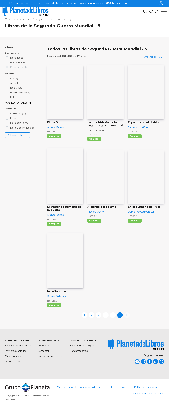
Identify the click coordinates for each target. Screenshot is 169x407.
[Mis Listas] (150, 11)
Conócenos (44, 345)
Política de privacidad (146, 387)
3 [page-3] (105, 315)
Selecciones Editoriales (18, 345)
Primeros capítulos (15, 350)
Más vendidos (13, 356)
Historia (52, 132)
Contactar (43, 350)
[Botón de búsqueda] (145, 11)
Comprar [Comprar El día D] (54, 136)
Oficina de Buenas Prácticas (148, 393)
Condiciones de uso (90, 387)
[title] (136, 344)
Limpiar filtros (17, 135)
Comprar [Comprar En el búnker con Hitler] (135, 220)
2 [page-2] (98, 315)
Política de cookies (117, 387)
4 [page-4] (112, 315)
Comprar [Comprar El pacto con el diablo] (135, 136)
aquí (124, 3)
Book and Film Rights (82, 345)
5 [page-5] (119, 315)
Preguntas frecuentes (50, 356)
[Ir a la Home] (6, 19)
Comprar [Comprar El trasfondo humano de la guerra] (54, 224)
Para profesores (79, 350)
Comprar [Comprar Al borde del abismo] (94, 220)
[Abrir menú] (164, 11)
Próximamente (13, 361)
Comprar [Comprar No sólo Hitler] (54, 305)
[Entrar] (156, 11)
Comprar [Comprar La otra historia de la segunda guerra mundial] (94, 139)
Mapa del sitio (65, 387)
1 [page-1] (91, 315)
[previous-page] (84, 315)
